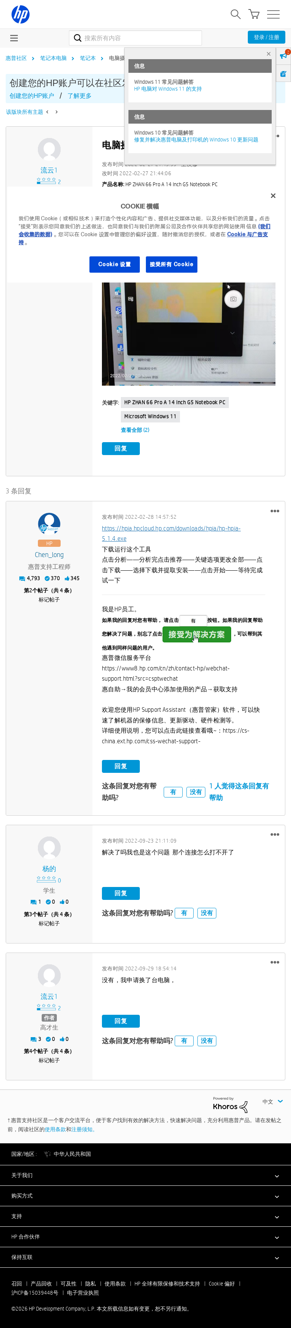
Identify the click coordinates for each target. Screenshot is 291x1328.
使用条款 (55, 1129)
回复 (120, 448)
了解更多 (79, 96)
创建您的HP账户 (31, 96)
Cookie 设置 (114, 264)
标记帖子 (49, 599)
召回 (16, 1283)
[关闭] (273, 195)
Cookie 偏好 (222, 1283)
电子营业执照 (83, 1292)
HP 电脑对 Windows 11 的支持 (168, 88)
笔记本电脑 (53, 58)
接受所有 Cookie (172, 264)
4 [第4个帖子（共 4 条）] (30, 1051)
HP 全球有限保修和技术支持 (167, 1283)
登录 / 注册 (266, 37)
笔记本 (88, 58)
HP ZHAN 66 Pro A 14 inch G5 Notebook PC (174, 402)
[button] (188, 299)
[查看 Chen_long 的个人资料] (49, 555)
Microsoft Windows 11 (150, 416)
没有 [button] (196, 792)
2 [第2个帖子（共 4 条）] (30, 590)
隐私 (90, 1283)
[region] (145, 235)
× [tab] (269, 54)
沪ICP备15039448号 (34, 1292)
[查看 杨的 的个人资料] (49, 869)
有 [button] (173, 792)
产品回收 (41, 1283)
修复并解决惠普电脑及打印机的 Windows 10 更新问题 (196, 139)
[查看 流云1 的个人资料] (49, 170)
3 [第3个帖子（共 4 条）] (30, 914)
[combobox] (135, 38)
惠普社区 (16, 58)
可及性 (69, 1283)
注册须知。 (84, 1129)
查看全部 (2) (135, 430)
